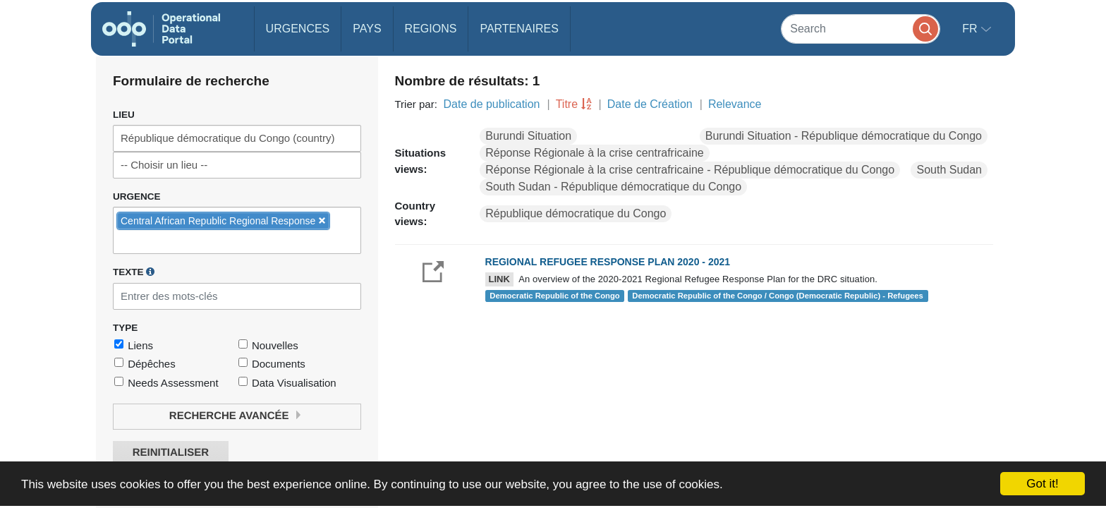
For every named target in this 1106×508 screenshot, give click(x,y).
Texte (133, 271)
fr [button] (971, 29)
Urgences (298, 29)
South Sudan (949, 170)
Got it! (1042, 483)
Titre (567, 104)
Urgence (137, 196)
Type (125, 327)
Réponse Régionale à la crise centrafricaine (594, 153)
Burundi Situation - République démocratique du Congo (843, 136)
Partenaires (519, 29)
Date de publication (491, 104)
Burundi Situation (528, 136)
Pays (367, 29)
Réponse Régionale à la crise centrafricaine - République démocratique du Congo (689, 170)
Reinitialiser (171, 453)
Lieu (124, 114)
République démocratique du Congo (575, 213)
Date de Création (650, 104)
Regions (431, 29)
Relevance (735, 104)
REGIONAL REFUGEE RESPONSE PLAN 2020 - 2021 (608, 261)
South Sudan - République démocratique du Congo (613, 187)
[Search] (860, 28)
